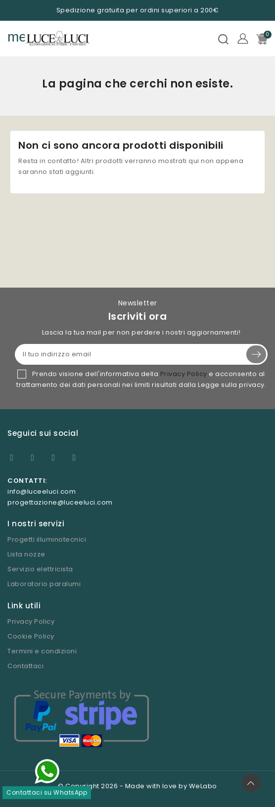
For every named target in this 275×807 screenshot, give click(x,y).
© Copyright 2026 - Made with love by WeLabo (137, 786)
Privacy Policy (183, 374)
